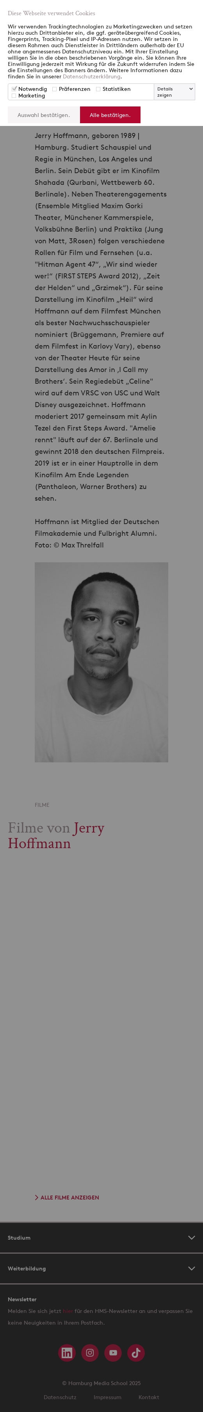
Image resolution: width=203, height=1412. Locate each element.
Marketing (31, 95)
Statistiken (117, 88)
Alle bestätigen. (110, 115)
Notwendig (32, 88)
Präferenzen (75, 88)
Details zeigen (165, 92)
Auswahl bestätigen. (44, 115)
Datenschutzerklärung (91, 76)
